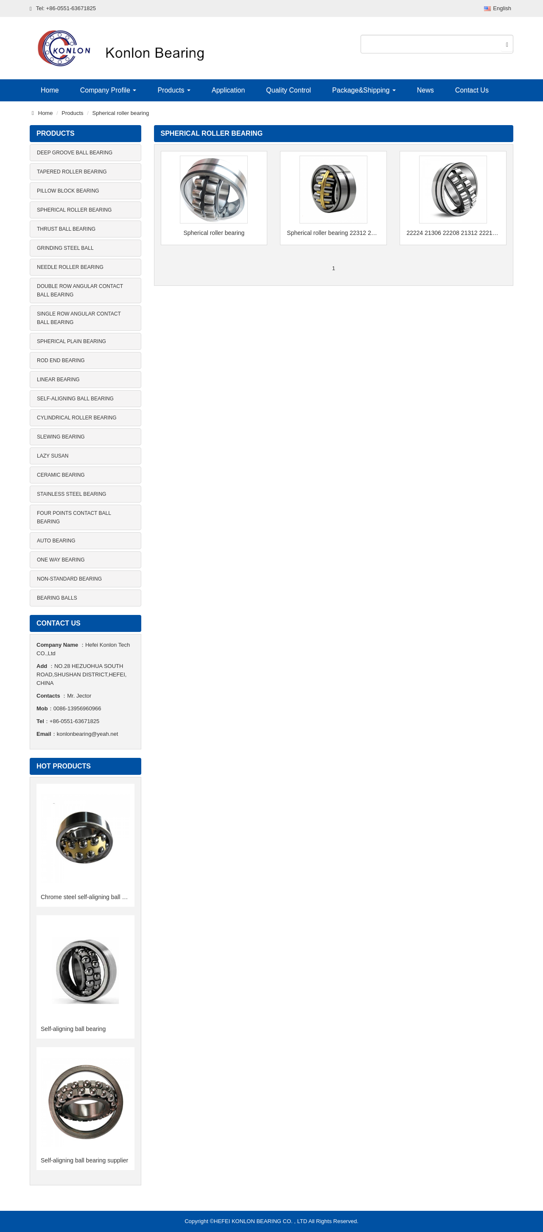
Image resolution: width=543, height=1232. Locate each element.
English (497, 8)
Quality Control (288, 90)
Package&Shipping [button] (364, 90)
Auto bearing (56, 541)
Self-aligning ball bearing (75, 399)
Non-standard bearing (69, 579)
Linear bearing (58, 380)
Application (228, 90)
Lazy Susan (52, 456)
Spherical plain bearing (71, 341)
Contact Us (472, 90)
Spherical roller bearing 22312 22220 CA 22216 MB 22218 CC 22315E (333, 232)
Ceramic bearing (61, 475)
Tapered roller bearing (71, 172)
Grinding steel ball (65, 248)
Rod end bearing (61, 360)
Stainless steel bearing (71, 494)
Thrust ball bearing (66, 229)
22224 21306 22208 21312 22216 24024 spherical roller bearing (453, 232)
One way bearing (60, 560)
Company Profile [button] (108, 90)
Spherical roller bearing (120, 113)
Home (50, 90)
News (425, 90)
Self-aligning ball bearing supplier (84, 1160)
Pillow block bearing (68, 191)
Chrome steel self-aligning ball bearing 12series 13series (115, 897)
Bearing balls (57, 598)
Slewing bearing (61, 437)
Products (72, 113)
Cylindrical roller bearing (77, 418)
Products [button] (173, 90)
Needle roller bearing (70, 267)
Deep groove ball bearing (74, 153)
